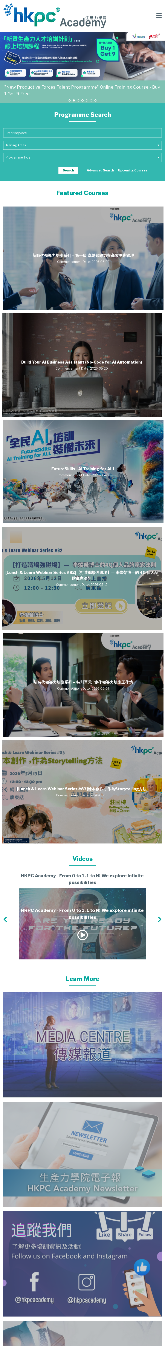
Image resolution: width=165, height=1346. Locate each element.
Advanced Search (100, 170)
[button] (70, 100)
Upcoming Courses (132, 170)
